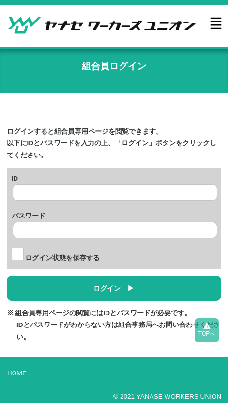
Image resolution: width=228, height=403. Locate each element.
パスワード (29, 214)
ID (15, 177)
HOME (16, 373)
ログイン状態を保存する (56, 258)
